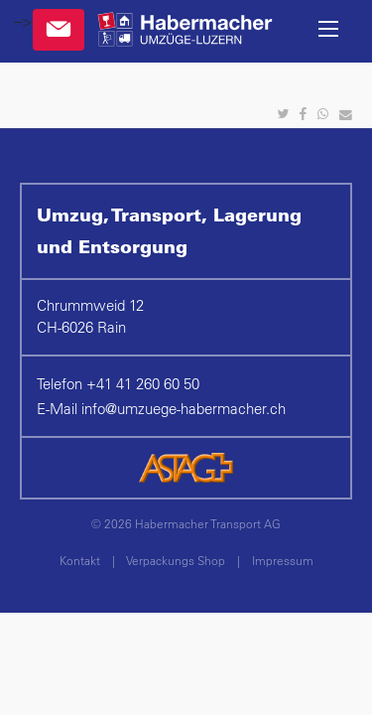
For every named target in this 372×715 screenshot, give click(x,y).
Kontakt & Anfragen (58, 30)
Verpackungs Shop (175, 560)
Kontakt (80, 560)
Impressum (282, 560)
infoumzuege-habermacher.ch (183, 408)
